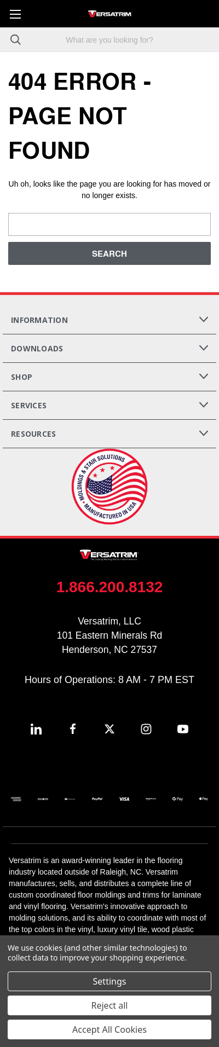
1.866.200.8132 (109, 587)
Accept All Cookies (109, 1029)
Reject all (109, 1005)
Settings (109, 981)
